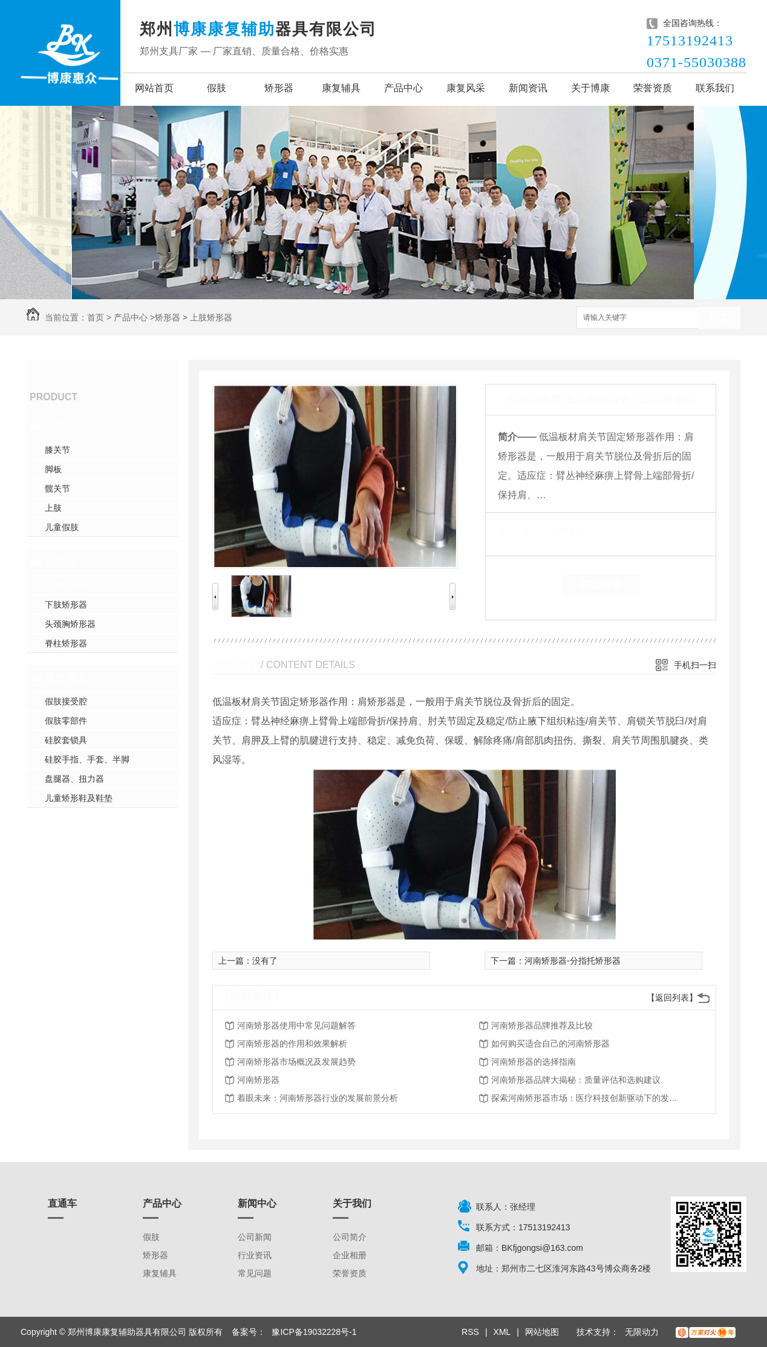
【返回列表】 (672, 997)
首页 (95, 317)
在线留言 (600, 585)
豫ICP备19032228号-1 (314, 1332)
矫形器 (278, 88)
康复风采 (465, 88)
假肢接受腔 (66, 701)
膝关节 (57, 450)
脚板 (53, 469)
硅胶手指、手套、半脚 (87, 759)
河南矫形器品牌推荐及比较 (542, 1025)
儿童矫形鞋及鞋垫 (79, 798)
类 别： (519, 531)
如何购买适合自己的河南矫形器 (550, 1043)
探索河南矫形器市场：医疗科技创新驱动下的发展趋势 (588, 1098)
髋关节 (57, 488)
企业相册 (350, 1255)
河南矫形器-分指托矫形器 (572, 961)
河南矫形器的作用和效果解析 (292, 1043)
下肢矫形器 (66, 604)
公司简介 (350, 1237)
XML (502, 1332)
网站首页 (154, 88)
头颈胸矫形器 (70, 624)
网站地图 (542, 1332)
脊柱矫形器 (66, 643)
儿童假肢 (62, 527)
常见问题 (255, 1273)
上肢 (53, 508)
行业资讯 (255, 1255)
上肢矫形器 (211, 317)
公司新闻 (255, 1237)
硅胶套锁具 (66, 740)
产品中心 (403, 88)
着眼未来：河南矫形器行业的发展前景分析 (317, 1098)
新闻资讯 (528, 88)
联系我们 (715, 88)
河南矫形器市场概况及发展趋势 (296, 1061)
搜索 (719, 318)
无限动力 (642, 1332)
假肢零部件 (66, 720)
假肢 (216, 88)
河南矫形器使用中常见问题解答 (296, 1025)
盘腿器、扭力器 (74, 779)
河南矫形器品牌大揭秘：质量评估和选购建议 (576, 1080)
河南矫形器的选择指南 (533, 1061)
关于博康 (590, 88)
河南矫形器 (258, 1080)
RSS (470, 1332)
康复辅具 (341, 88)
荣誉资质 (652, 88)
